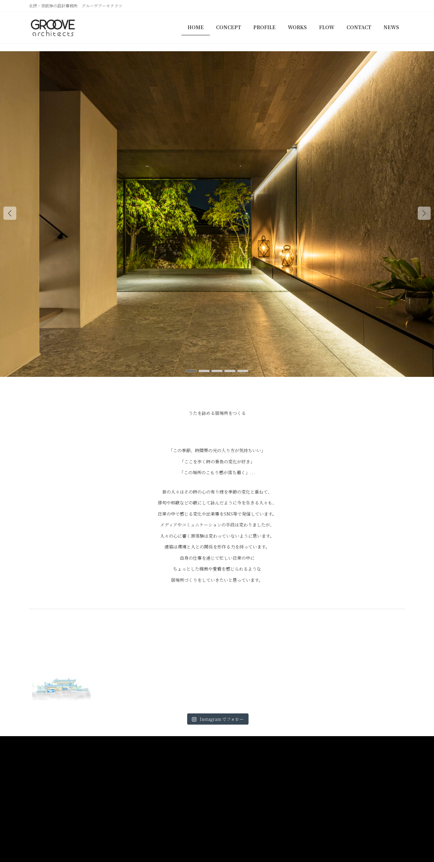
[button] (424, 213)
